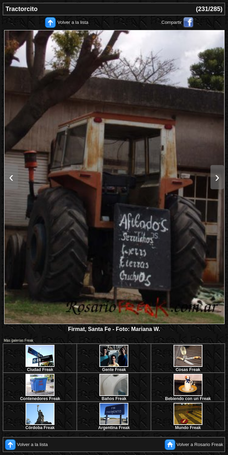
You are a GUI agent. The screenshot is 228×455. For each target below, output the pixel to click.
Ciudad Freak (40, 369)
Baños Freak (113, 398)
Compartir (171, 22)
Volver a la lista (72, 22)
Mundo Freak (188, 427)
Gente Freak (114, 369)
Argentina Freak (114, 427)
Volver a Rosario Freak (199, 444)
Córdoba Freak (40, 427)
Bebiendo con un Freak (188, 398)
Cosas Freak (188, 369)
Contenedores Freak (40, 398)
